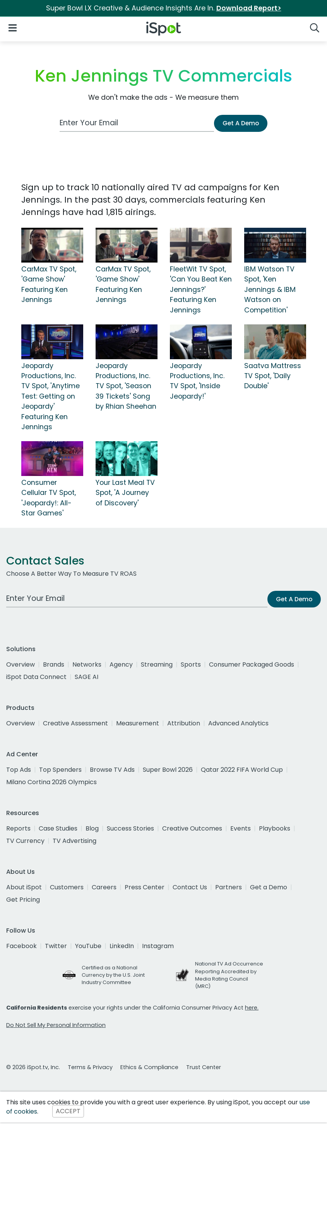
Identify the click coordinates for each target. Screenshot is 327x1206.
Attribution (183, 723)
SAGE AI (86, 676)
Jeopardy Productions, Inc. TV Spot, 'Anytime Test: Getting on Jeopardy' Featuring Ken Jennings (50, 396)
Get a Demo (268, 887)
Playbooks (274, 828)
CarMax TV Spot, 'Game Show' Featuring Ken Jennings (48, 284)
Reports (18, 828)
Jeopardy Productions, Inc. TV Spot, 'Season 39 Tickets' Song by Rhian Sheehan (126, 386)
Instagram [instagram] (158, 946)
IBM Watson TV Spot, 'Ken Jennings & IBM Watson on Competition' (270, 289)
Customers (67, 887)
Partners (228, 887)
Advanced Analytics (238, 723)
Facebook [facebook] (21, 946)
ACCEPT (68, 1111)
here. (252, 1008)
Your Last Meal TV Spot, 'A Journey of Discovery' (125, 493)
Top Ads (18, 769)
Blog (92, 828)
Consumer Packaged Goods (251, 664)
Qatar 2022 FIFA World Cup (242, 769)
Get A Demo (241, 123)
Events (240, 828)
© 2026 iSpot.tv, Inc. (33, 1067)
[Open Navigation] (13, 27)
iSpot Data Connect (36, 676)
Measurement (137, 723)
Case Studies (58, 828)
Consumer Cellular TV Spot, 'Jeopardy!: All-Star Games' (48, 498)
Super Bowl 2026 (168, 769)
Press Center (144, 887)
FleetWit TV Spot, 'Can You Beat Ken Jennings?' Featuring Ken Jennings (201, 289)
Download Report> (248, 8)
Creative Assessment (75, 723)
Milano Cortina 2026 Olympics (51, 782)
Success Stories (130, 828)
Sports (191, 664)
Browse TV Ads (112, 769)
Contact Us (190, 887)
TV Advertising (74, 840)
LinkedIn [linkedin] (122, 946)
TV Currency (25, 840)
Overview (20, 664)
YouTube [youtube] (88, 946)
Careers (104, 887)
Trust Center (203, 1067)
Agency (121, 664)
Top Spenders (60, 769)
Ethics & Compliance (149, 1067)
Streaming (157, 664)
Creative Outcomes (192, 828)
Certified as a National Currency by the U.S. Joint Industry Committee (113, 975)
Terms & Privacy (90, 1067)
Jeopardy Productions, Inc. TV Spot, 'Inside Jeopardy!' (197, 381)
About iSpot (24, 887)
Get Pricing (23, 899)
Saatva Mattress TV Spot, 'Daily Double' (272, 376)
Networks (86, 664)
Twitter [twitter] (56, 946)
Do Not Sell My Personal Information (56, 1025)
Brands (53, 664)
